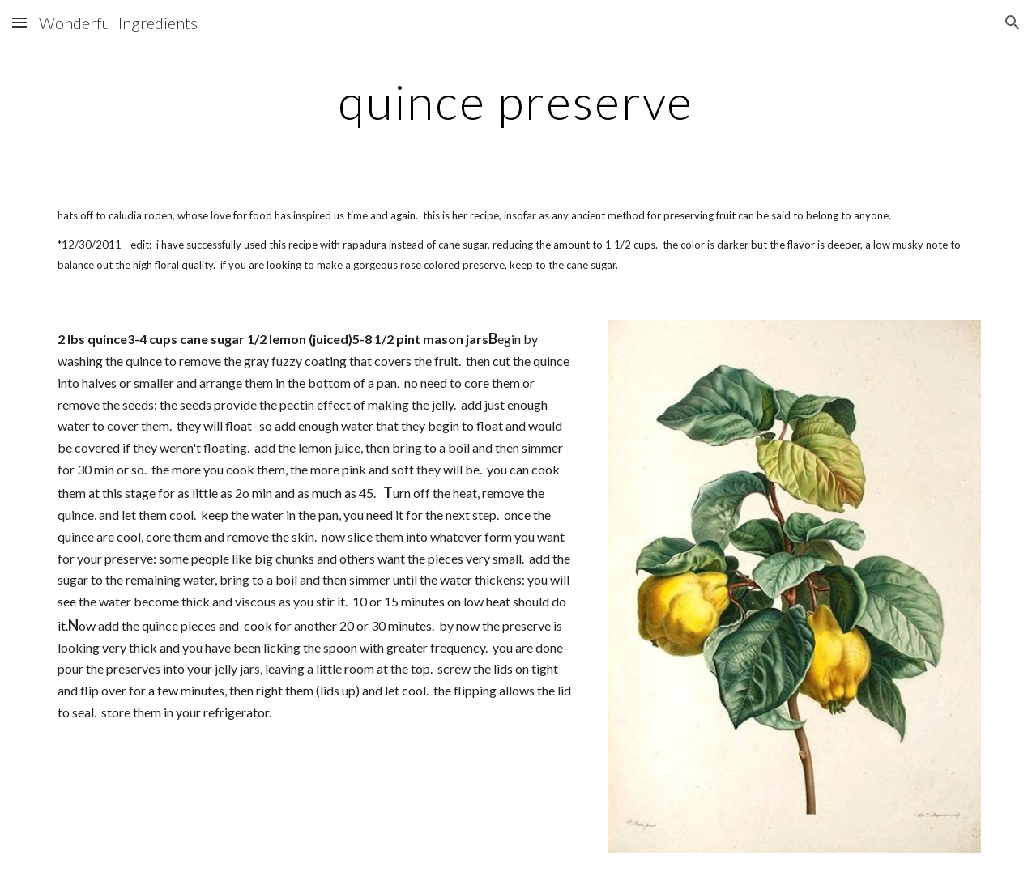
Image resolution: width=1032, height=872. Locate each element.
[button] (19, 22)
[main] (516, 101)
